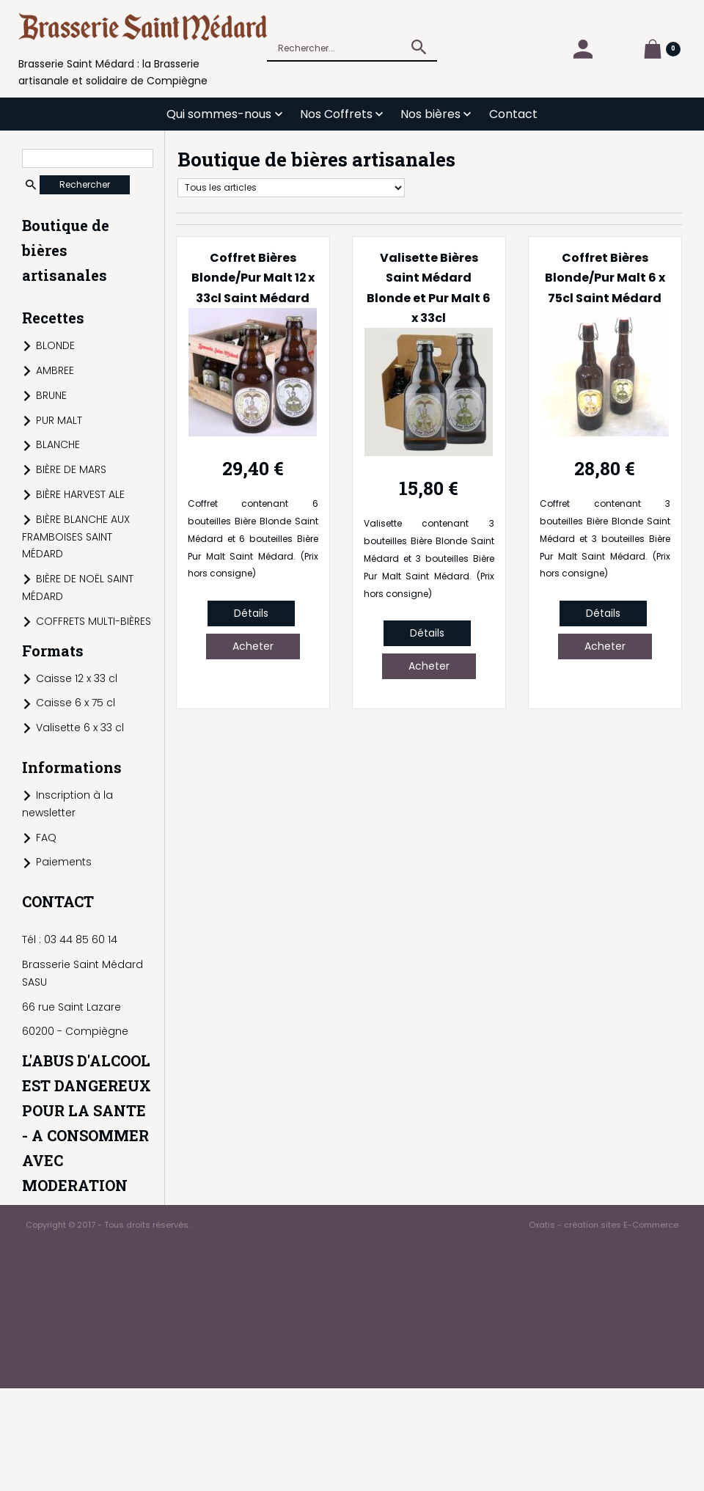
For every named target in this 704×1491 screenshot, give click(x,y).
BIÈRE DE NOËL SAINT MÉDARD (77, 587)
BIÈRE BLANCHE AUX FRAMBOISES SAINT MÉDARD (76, 537)
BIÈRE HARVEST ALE (80, 494)
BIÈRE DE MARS (71, 469)
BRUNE (51, 395)
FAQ (46, 837)
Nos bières (430, 114)
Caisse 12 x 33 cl (76, 678)
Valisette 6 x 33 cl (80, 727)
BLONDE (55, 345)
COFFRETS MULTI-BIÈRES (93, 621)
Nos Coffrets (336, 114)
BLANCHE (58, 444)
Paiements (64, 861)
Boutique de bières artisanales (65, 250)
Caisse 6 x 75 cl (75, 702)
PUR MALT (59, 420)
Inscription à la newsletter (67, 804)
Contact (513, 114)
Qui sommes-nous (218, 114)
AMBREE (55, 370)
